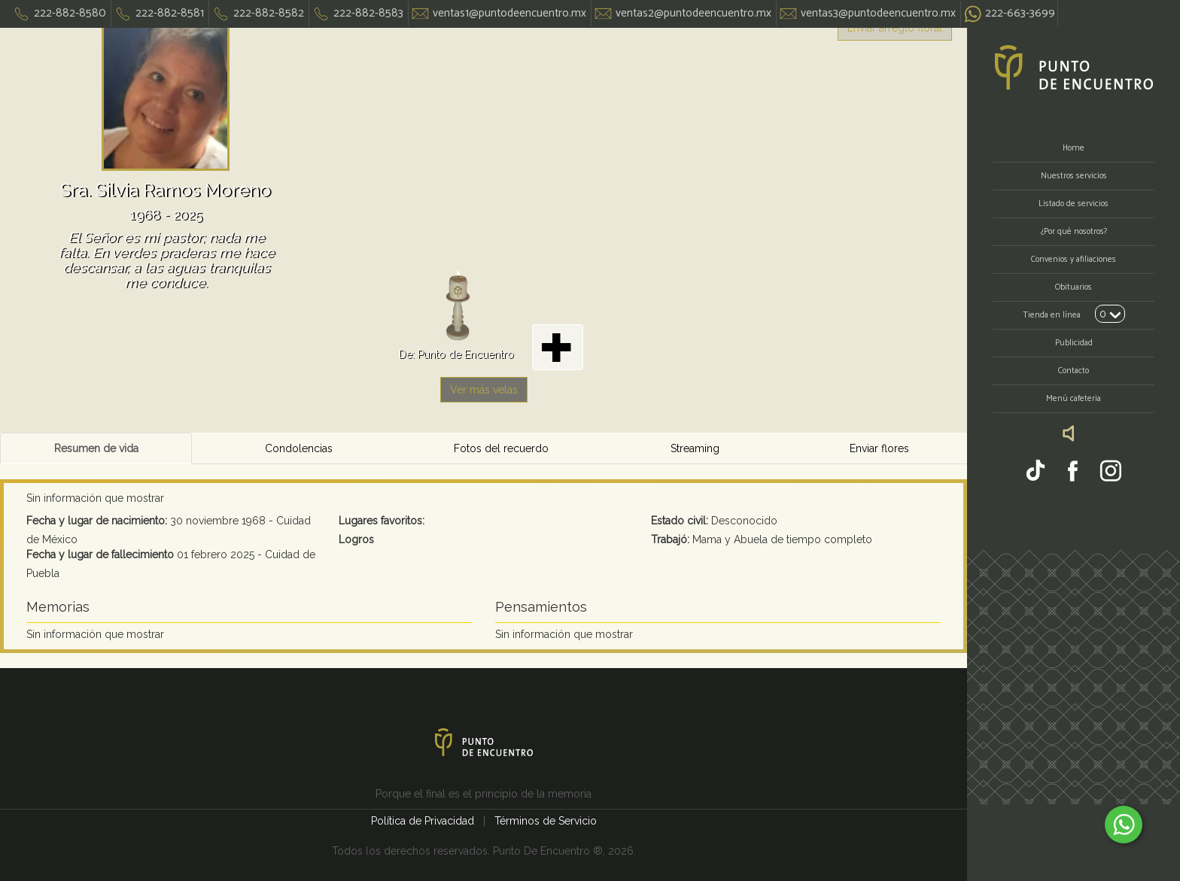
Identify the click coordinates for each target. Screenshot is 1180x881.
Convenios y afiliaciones (1073, 259)
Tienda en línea (1052, 315)
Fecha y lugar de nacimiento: (96, 521)
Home (1073, 148)
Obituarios (1073, 287)
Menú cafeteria (1073, 399)
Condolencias (299, 448)
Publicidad (1074, 343)
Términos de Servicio (545, 821)
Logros (356, 539)
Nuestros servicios (1074, 176)
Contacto (1073, 371)
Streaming (695, 448)
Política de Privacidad (424, 821)
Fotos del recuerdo (501, 448)
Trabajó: (670, 539)
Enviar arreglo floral (894, 28)
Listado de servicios (1074, 204)
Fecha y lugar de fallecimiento (100, 554)
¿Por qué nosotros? (1074, 231)
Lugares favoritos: (381, 521)
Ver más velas (484, 390)
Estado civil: (679, 521)
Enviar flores (879, 448)
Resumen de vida (96, 448)
